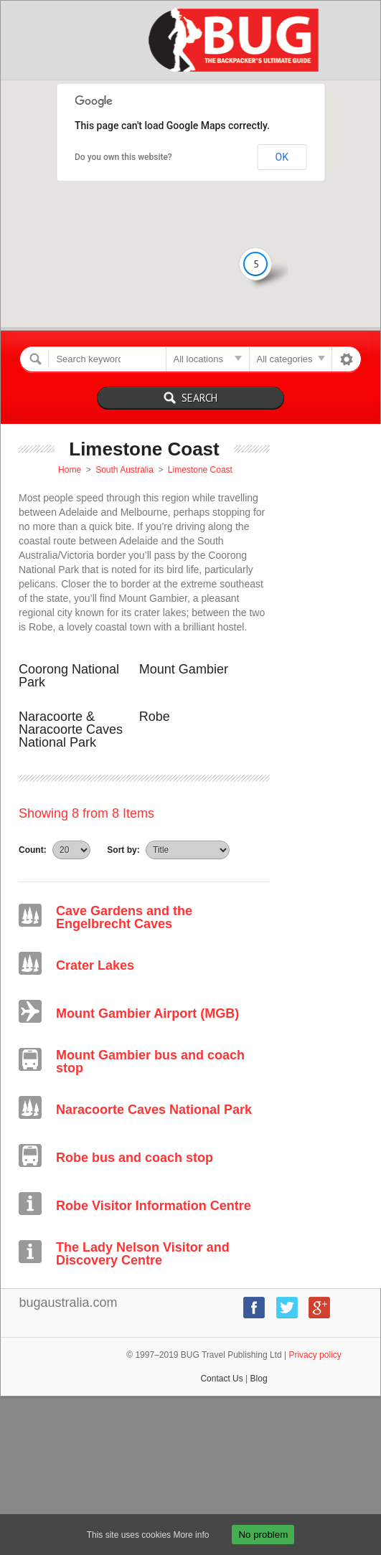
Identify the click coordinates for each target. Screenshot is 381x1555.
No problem (263, 1534)
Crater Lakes (95, 965)
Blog (259, 1379)
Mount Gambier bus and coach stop (150, 1061)
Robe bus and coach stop (134, 1157)
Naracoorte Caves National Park (154, 1109)
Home (69, 470)
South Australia (124, 470)
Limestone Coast (200, 470)
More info (191, 1535)
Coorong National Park (69, 675)
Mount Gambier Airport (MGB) (147, 1013)
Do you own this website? (123, 157)
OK (282, 157)
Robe (154, 716)
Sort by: (123, 850)
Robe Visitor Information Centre (153, 1206)
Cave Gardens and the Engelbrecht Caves (124, 917)
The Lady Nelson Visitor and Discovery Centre (143, 1253)
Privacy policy (314, 1355)
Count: (33, 850)
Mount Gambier (183, 669)
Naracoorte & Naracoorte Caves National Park (71, 729)
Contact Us (221, 1379)
